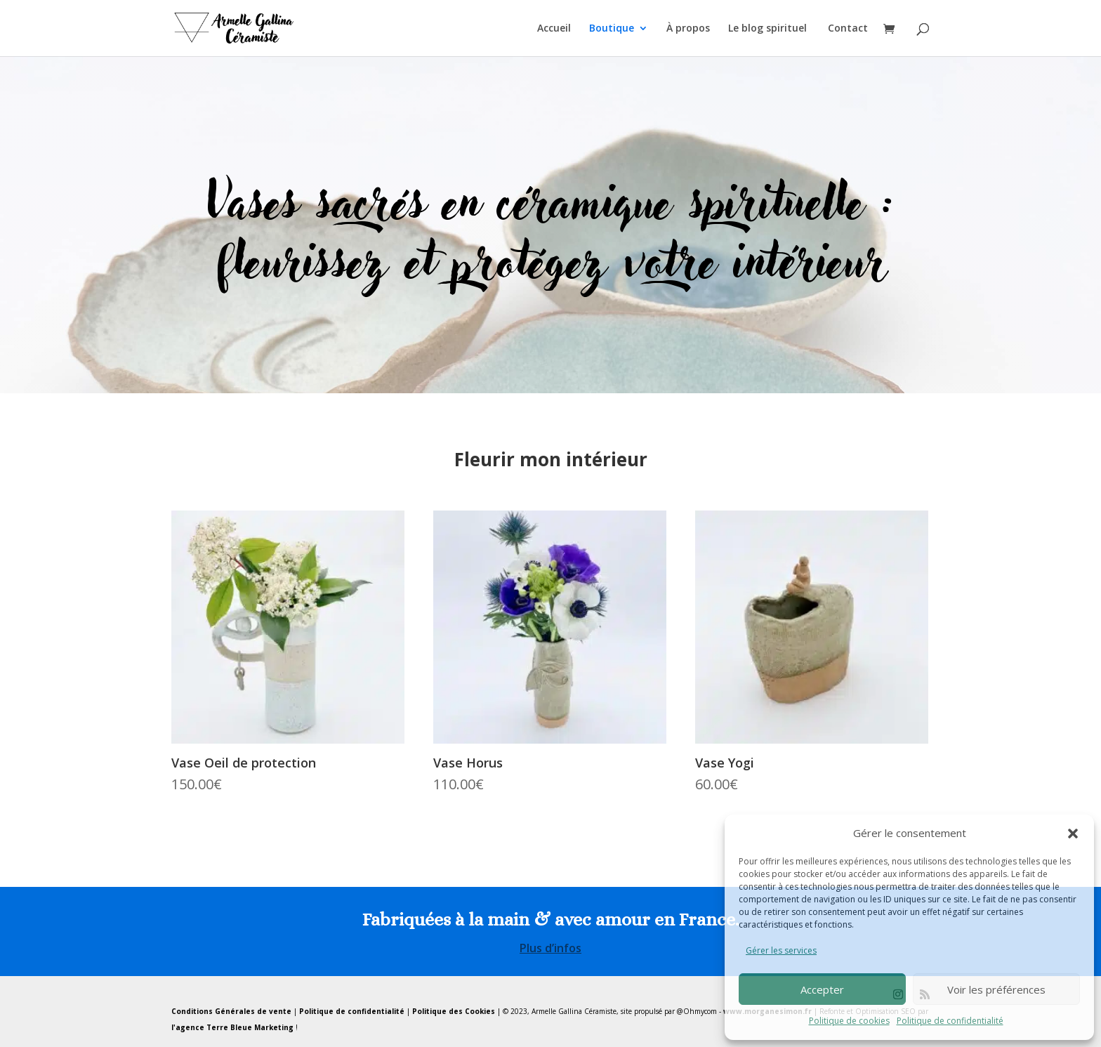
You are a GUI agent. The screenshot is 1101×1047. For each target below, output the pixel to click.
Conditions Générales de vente (231, 1011)
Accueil (554, 28)
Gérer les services (781, 950)
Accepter (822, 989)
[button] (1073, 834)
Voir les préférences (996, 989)
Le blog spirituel (769, 28)
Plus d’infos (550, 948)
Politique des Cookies (453, 1011)
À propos (688, 28)
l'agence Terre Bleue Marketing (232, 1027)
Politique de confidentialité (950, 1021)
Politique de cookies (849, 1021)
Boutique (611, 28)
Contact (848, 28)
